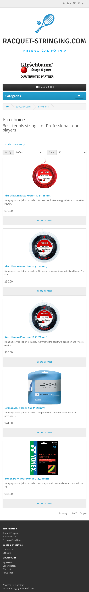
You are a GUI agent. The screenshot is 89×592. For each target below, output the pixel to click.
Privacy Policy (9, 536)
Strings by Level (23, 106)
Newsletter (8, 572)
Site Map (7, 552)
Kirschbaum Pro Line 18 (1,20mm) (25, 337)
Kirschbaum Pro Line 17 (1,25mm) (25, 266)
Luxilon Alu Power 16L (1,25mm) (24, 408)
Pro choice (43, 106)
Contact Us (8, 549)
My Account (8, 562)
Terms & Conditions (12, 540)
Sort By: (8, 152)
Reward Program (11, 533)
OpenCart (19, 585)
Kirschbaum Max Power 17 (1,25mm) (27, 195)
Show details (44, 220)
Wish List (7, 569)
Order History (9, 565)
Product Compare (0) (15, 144)
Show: (52, 152)
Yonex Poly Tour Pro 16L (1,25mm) (26, 478)
